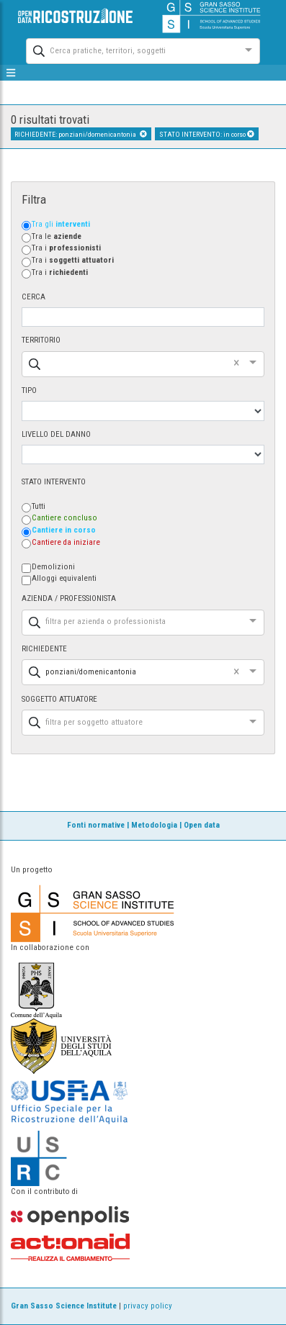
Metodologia (154, 825)
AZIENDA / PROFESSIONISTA (69, 598)
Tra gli (61, 224)
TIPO (29, 390)
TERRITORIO (41, 340)
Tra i (66, 248)
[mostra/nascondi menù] (11, 73)
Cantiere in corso (64, 530)
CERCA (33, 297)
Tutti (38, 506)
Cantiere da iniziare (66, 542)
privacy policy (147, 1306)
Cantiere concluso (64, 518)
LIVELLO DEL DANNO (56, 434)
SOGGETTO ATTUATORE (59, 699)
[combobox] (130, 49)
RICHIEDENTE (44, 649)
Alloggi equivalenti (64, 578)
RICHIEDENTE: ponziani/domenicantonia (80, 134)
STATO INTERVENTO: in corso (207, 134)
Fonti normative (96, 825)
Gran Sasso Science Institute (64, 1306)
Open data (202, 825)
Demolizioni (53, 566)
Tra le (56, 236)
